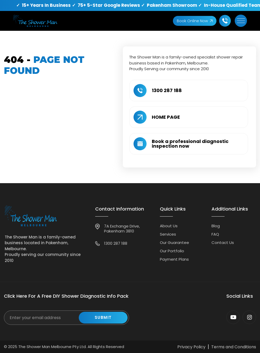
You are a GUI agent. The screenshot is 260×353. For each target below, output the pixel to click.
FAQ (215, 234)
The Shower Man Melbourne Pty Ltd (52, 346)
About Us (169, 226)
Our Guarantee (174, 242)
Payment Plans (174, 259)
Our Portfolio (172, 251)
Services (168, 234)
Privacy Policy (191, 347)
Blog (215, 226)
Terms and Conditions (233, 347)
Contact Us (222, 242)
